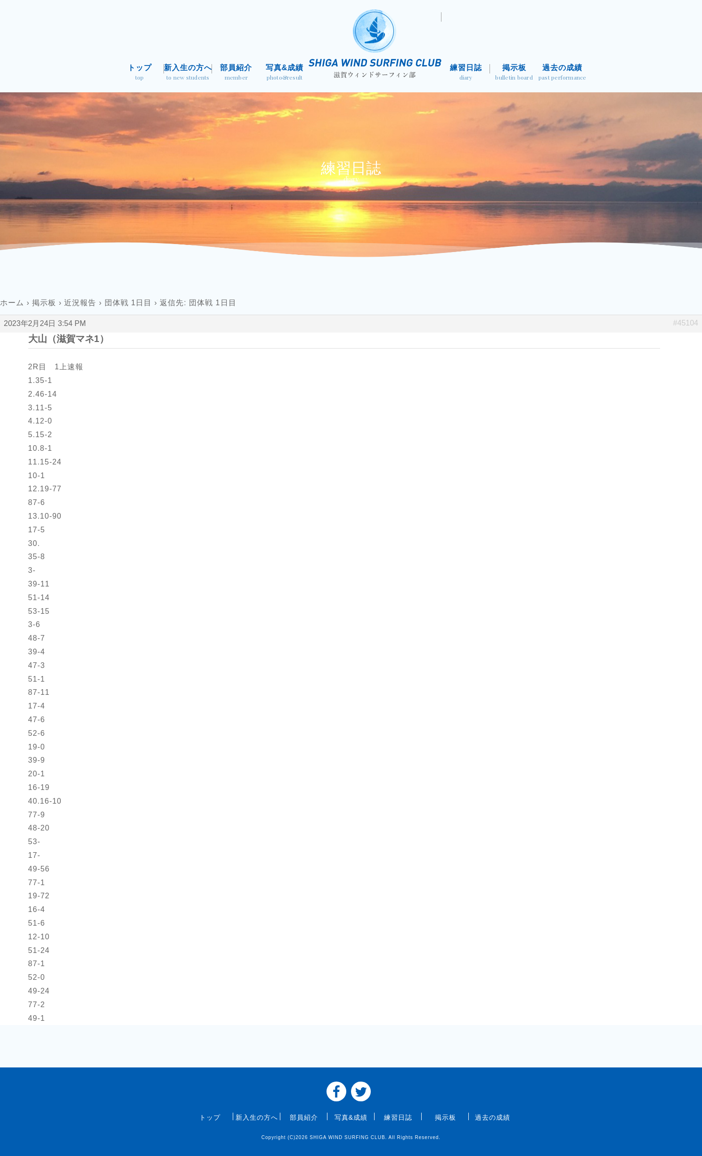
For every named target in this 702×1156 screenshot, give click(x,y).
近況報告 (80, 303)
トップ (139, 73)
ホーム (12, 303)
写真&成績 (285, 73)
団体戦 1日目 (128, 303)
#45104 (685, 323)
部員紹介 (236, 73)
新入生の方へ (188, 73)
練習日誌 (465, 73)
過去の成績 (562, 73)
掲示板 (514, 73)
